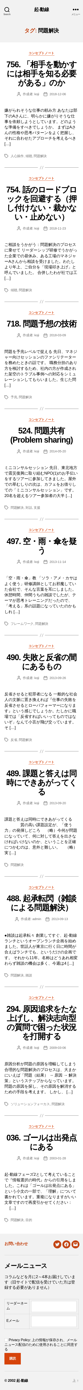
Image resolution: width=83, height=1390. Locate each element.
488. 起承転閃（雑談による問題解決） (41, 903)
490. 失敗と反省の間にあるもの (41, 662)
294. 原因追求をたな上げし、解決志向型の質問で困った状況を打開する (41, 1022)
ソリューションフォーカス (30, 1104)
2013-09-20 (58, 803)
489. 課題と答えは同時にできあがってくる (41, 782)
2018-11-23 (58, 228)
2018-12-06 (58, 94)
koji (36, 94)
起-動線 (41, 9)
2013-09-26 (58, 678)
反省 (14, 740)
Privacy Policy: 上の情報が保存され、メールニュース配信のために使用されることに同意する (40, 1344)
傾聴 (28, 156)
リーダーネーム (16, 1305)
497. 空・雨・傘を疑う (41, 546)
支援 (37, 507)
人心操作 (17, 156)
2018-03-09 (58, 335)
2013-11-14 (58, 562)
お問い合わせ (16, 1243)
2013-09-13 (60, 919)
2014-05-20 (58, 451)
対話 (28, 507)
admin (36, 919)
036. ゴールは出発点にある (41, 1142)
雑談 (28, 975)
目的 (28, 1220)
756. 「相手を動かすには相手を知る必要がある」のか (41, 73)
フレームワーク (22, 624)
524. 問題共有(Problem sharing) (41, 435)
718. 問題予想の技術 (41, 323)
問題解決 (40, 156)
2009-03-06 (58, 1047)
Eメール (12, 1321)
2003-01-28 (58, 1158)
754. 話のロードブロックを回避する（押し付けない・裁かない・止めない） (41, 203)
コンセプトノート (41, 53)
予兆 (14, 397)
